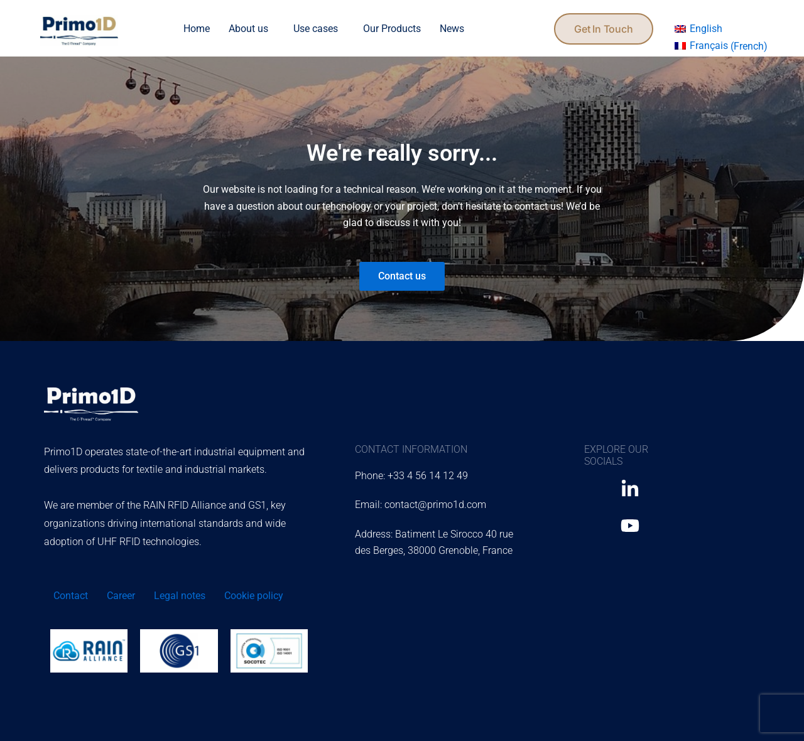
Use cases (315, 29)
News (452, 29)
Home (196, 29)
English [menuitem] (706, 29)
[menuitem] (698, 29)
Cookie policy (253, 596)
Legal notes (179, 596)
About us (248, 29)
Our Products (392, 29)
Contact (70, 596)
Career (121, 596)
